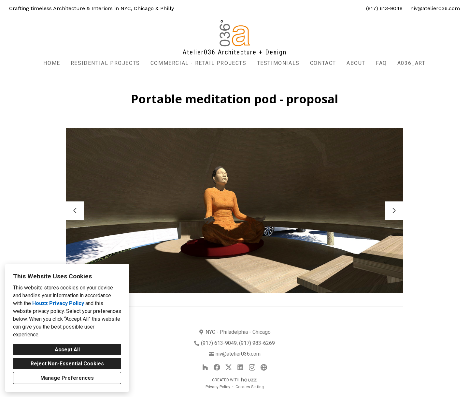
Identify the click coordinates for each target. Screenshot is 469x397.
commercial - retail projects (198, 63)
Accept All (67, 349)
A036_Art (411, 63)
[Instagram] (252, 367)
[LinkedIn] (240, 367)
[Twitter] (229, 367)
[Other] (264, 367)
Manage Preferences (67, 378)
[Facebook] (217, 367)
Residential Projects (105, 63)
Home (51, 63)
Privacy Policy (218, 387)
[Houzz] (205, 367)
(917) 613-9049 (384, 8)
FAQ (381, 63)
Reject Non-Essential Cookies (67, 363)
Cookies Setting (249, 387)
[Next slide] (394, 210)
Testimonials (278, 63)
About (356, 63)
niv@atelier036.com (435, 8)
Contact (323, 63)
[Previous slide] (75, 210)
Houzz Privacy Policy (58, 303)
